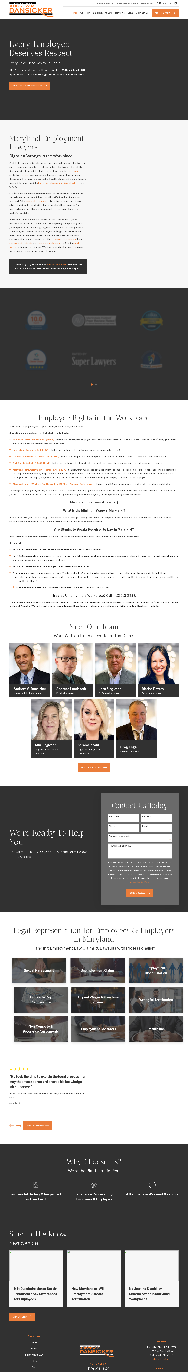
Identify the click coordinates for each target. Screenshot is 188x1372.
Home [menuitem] (74, 12)
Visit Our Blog (22, 1317)
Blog (33, 1367)
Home (34, 1342)
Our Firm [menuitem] (85, 12)
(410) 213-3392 (97, 1369)
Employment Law (34, 1354)
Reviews (34, 1361)
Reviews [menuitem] (120, 12)
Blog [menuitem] (130, 12)
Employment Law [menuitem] (102, 12)
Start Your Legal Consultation (30, 86)
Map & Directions (161, 1359)
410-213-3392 (167, 3)
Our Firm (34, 1348)
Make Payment (165, 13)
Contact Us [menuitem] (142, 12)
